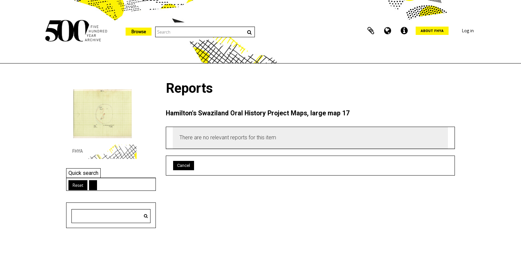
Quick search (83, 173)
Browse (138, 32)
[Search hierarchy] (111, 216)
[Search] (146, 216)
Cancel (183, 165)
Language (387, 31)
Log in (468, 31)
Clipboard (371, 31)
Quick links (404, 31)
